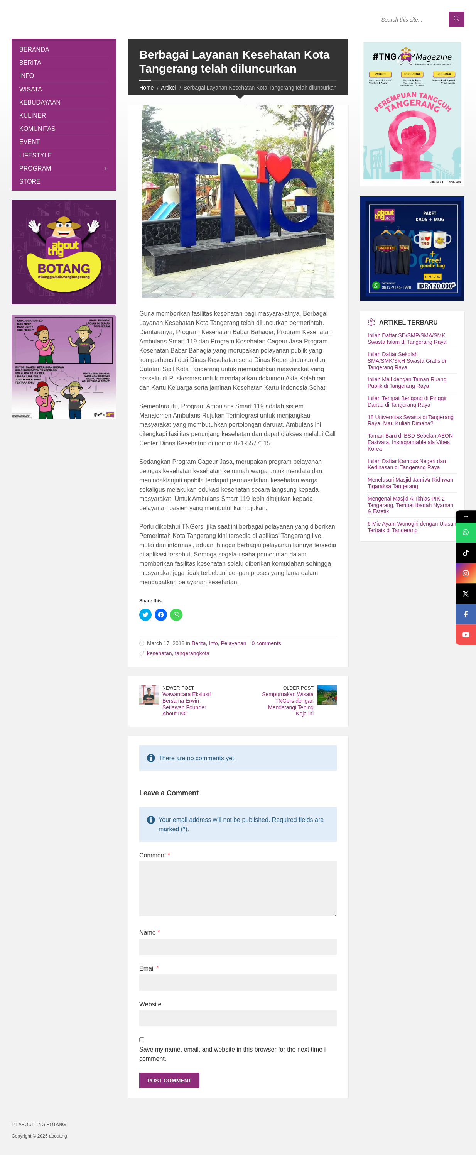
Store (30, 181)
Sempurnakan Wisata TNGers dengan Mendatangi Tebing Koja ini (288, 704)
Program (35, 168)
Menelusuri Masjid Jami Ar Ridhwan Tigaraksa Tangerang (410, 483)
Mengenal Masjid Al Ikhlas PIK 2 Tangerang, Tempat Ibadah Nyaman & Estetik (410, 505)
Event (29, 142)
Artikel (168, 88)
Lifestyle (35, 155)
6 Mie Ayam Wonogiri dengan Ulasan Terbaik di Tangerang (412, 527)
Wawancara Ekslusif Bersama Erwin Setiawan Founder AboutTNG (186, 704)
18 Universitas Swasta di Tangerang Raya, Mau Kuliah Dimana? (411, 420)
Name (149, 932)
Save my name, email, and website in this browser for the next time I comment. (232, 1054)
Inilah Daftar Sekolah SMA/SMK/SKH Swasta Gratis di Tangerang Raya (407, 360)
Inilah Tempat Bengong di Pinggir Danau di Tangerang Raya (407, 401)
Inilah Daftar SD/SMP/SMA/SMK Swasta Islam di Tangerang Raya (407, 338)
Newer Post (178, 688)
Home (146, 88)
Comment (154, 855)
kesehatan (159, 653)
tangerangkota (192, 653)
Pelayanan (233, 643)
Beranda (34, 49)
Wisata (30, 89)
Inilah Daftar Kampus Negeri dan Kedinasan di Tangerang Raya (407, 464)
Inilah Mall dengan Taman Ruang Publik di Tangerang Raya (407, 382)
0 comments (266, 643)
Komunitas (37, 128)
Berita (199, 643)
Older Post (298, 688)
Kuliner (32, 115)
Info (213, 643)
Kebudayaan (40, 102)
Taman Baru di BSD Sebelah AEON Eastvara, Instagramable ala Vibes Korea (410, 442)
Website (150, 1004)
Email (149, 968)
